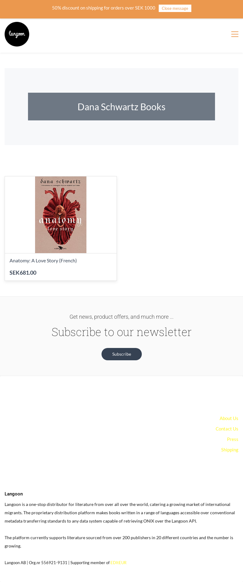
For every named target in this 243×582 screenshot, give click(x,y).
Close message (175, 8)
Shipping (229, 449)
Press (232, 439)
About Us (229, 418)
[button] (122, 354)
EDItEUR (118, 562)
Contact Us (227, 428)
